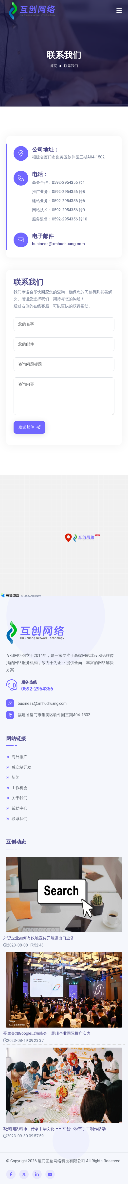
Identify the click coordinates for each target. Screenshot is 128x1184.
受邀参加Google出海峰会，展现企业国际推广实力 (47, 1033)
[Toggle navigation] (119, 11)
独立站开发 (18, 767)
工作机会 (16, 787)
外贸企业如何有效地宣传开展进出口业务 (38, 938)
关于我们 (16, 798)
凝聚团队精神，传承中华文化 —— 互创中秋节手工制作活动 (54, 1129)
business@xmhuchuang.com (58, 243)
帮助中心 (16, 808)
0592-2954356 (37, 689)
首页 (53, 66)
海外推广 (16, 756)
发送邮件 (29, 427)
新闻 (12, 777)
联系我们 (71, 66)
